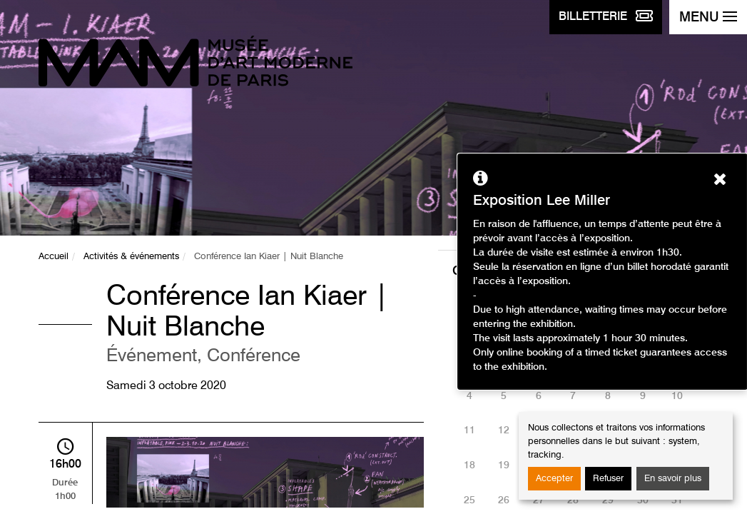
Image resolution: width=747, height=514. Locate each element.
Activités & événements (131, 256)
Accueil (53, 256)
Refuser (608, 478)
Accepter (554, 478)
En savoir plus (672, 478)
